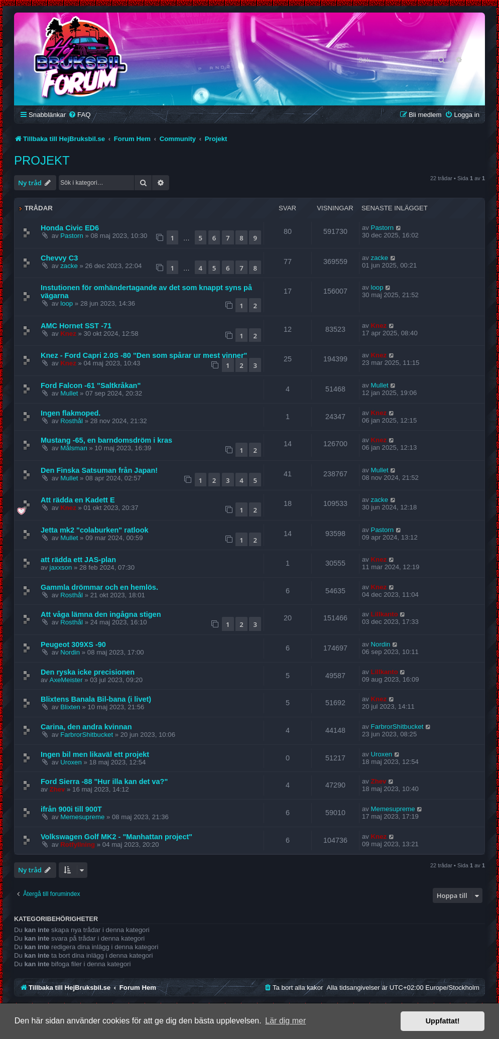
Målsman (73, 448)
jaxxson (61, 567)
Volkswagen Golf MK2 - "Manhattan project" (116, 837)
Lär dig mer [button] (285, 1020)
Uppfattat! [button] (443, 1021)
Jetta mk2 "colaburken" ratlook (95, 530)
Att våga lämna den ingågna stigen (101, 614)
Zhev (57, 789)
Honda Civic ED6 (70, 228)
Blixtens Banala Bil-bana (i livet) (96, 699)
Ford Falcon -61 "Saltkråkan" (91, 385)
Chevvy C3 (59, 258)
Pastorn (71, 235)
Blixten (70, 707)
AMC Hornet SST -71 (76, 326)
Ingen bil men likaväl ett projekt (95, 754)
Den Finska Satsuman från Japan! (99, 470)
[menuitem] (79, 114)
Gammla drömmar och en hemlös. (99, 587)
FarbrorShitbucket (86, 734)
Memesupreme (82, 817)
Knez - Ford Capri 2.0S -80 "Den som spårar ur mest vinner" (144, 355)
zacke (68, 266)
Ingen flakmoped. (70, 413)
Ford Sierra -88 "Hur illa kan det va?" (104, 781)
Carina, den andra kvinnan (86, 727)
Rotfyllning (77, 844)
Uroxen (71, 762)
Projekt (42, 160)
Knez (68, 333)
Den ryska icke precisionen (88, 672)
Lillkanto (384, 614)
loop (66, 303)
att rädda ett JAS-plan (78, 560)
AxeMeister (66, 680)
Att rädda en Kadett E (78, 500)
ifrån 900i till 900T (71, 809)
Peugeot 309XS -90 (73, 644)
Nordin (70, 652)
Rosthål (71, 421)
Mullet (69, 393)
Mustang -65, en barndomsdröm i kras (106, 440)
